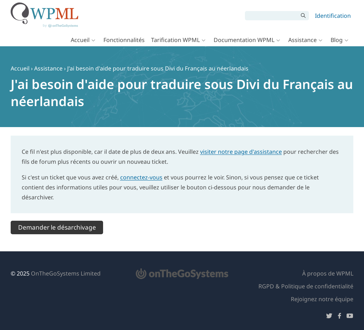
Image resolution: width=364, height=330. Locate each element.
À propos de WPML (327, 273)
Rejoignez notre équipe (322, 299)
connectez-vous (141, 177)
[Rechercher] (271, 15)
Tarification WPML (175, 40)
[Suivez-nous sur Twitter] (329, 317)
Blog (337, 40)
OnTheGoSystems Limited (66, 273)
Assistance (302, 40)
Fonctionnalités (124, 40)
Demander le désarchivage (57, 227)
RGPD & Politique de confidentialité (305, 286)
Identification (333, 16)
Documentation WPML (244, 40)
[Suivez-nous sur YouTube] (349, 317)
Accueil (80, 40)
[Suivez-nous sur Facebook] (339, 317)
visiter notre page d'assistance (241, 152)
